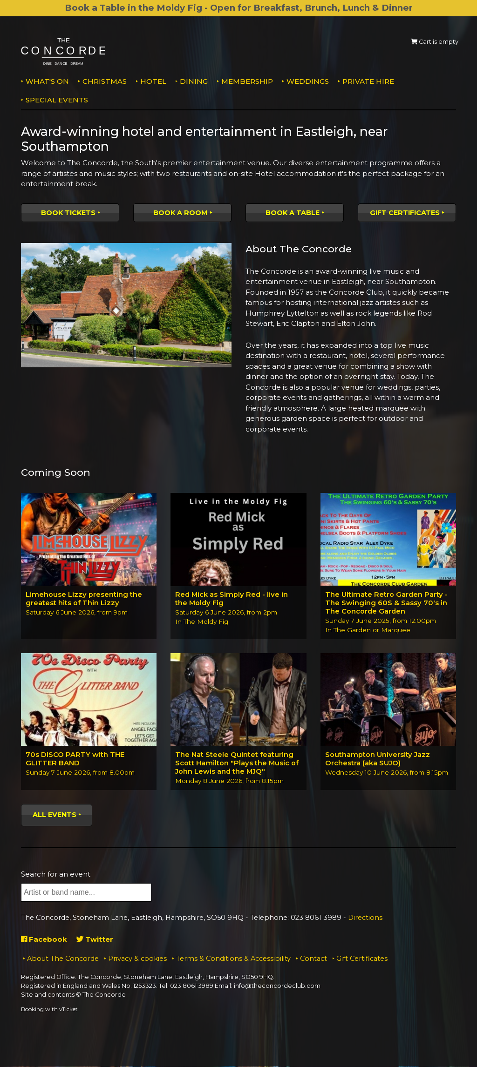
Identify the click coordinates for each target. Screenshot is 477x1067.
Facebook (44, 939)
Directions (365, 918)
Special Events (57, 99)
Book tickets (68, 213)
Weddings (307, 81)
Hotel (153, 81)
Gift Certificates (405, 213)
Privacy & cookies (137, 959)
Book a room (180, 213)
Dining (194, 81)
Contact (313, 959)
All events (54, 815)
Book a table (293, 213)
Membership (247, 81)
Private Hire (368, 81)
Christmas (104, 81)
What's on (47, 81)
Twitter (94, 939)
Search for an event (55, 874)
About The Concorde (63, 959)
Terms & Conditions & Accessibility (233, 959)
